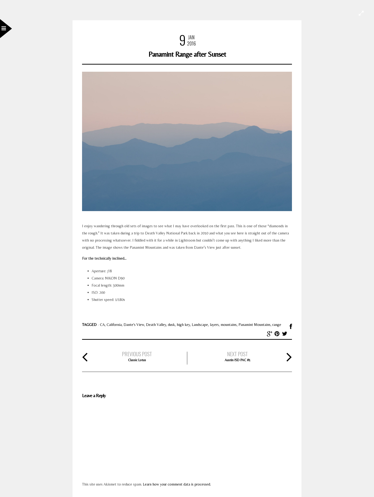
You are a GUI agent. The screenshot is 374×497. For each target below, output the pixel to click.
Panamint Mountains (254, 324)
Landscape (200, 324)
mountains (229, 324)
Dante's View (134, 324)
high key (183, 324)
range (276, 324)
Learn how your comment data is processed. (177, 484)
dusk (171, 324)
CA (102, 324)
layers (214, 324)
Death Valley (156, 324)
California (114, 324)
